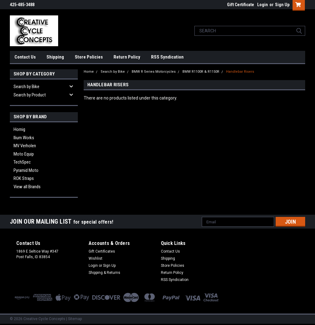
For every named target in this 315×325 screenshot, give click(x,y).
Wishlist (95, 258)
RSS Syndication (167, 57)
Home (89, 72)
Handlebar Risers (240, 72)
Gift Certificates (102, 251)
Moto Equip (24, 154)
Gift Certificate (240, 4)
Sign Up (282, 4)
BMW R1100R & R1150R (200, 72)
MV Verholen (25, 145)
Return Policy (127, 57)
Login (262, 4)
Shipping (55, 57)
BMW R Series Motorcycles (154, 72)
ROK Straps (24, 178)
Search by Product (30, 95)
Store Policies (89, 57)
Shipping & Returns (104, 272)
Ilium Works (24, 137)
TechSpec (22, 162)
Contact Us (25, 57)
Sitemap (75, 319)
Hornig (19, 129)
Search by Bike (26, 86)
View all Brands (27, 186)
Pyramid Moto (26, 170)
